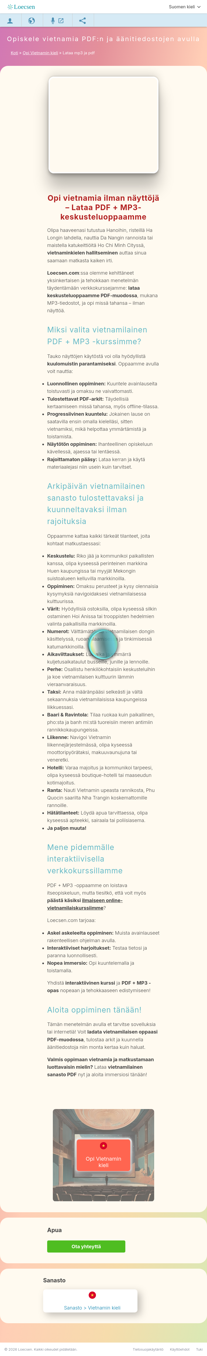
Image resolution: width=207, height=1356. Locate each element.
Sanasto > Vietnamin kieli (92, 1301)
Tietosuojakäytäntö (148, 1349)
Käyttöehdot (179, 1349)
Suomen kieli (182, 6)
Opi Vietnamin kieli (103, 1155)
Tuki (199, 1349)
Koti (14, 52)
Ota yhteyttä (86, 1246)
